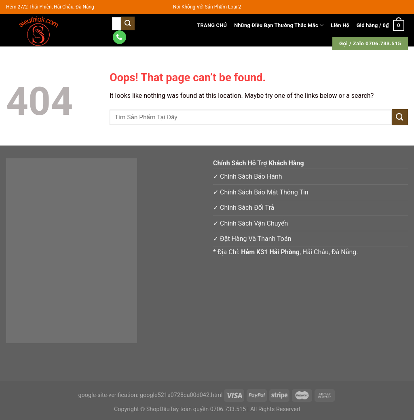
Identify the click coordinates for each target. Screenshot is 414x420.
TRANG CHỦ (212, 25)
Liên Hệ (340, 25)
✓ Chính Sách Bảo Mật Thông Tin (260, 192)
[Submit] (400, 117)
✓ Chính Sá (229, 176)
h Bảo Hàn (264, 176)
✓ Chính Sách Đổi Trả (243, 207)
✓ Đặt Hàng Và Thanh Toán (252, 239)
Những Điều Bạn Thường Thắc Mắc (278, 25)
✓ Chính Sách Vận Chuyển (250, 223)
